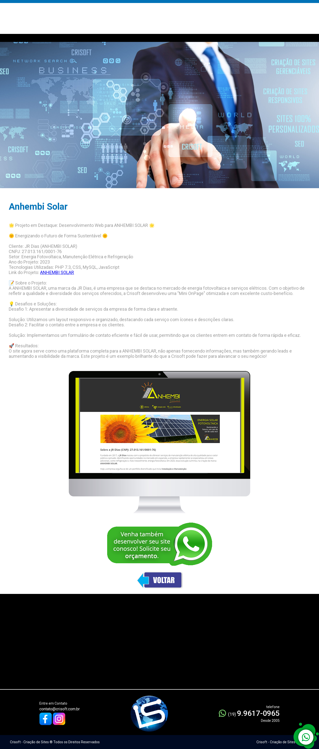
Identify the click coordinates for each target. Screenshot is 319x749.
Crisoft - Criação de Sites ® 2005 (282, 742)
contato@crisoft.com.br (59, 709)
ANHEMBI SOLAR (57, 272)
